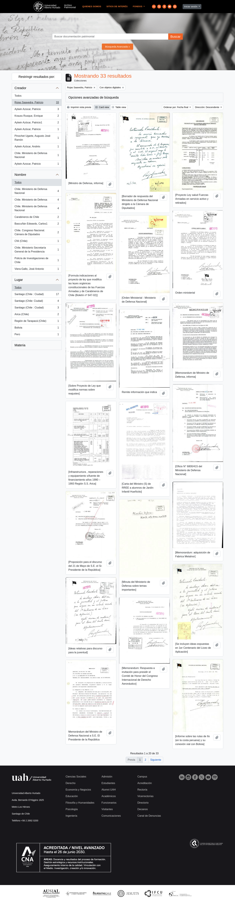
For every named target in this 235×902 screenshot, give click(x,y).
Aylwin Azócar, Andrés (36, 147)
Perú (36, 335)
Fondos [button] (138, 6)
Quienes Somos (91, 6)
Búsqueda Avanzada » (117, 46)
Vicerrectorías (145, 796)
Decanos (142, 809)
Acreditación (144, 783)
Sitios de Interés (117, 6)
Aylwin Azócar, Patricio (36, 130)
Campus (142, 776)
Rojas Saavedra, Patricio (36, 103)
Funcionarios (109, 802)
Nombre (20, 174)
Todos (18, 95)
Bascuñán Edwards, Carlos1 (36, 224)
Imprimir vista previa (79, 107)
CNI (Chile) (36, 241)
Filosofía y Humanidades (80, 802)
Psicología (72, 809)
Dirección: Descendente (207, 107)
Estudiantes (108, 783)
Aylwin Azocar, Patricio (36, 109)
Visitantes (107, 809)
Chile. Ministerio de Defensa (36, 200)
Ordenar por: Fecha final (176, 107)
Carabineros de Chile (36, 217)
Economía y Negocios (78, 789)
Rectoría (142, 789)
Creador (20, 88)
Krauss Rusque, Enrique (36, 116)
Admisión (107, 776)
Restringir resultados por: (36, 76)
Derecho (70, 783)
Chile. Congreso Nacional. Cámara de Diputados (36, 232)
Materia (20, 345)
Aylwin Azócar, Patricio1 (36, 123)
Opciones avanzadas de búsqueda (93, 97)
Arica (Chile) (36, 315)
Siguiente (155, 759)
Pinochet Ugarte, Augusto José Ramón (36, 137)
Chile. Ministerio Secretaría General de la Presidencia (36, 249)
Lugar (19, 280)
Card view (102, 107)
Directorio (143, 802)
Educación (72, 796)
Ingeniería (71, 815)
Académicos (109, 796)
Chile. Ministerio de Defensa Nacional (36, 155)
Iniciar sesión (191, 6)
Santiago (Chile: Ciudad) (36, 301)
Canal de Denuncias (149, 815)
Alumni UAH (109, 789)
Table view (119, 107)
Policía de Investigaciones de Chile (36, 260)
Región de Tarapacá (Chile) (36, 321)
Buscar (175, 36)
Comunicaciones (111, 815)
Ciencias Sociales (76, 776)
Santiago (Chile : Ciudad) (36, 295)
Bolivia (36, 328)
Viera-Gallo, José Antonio (36, 269)
